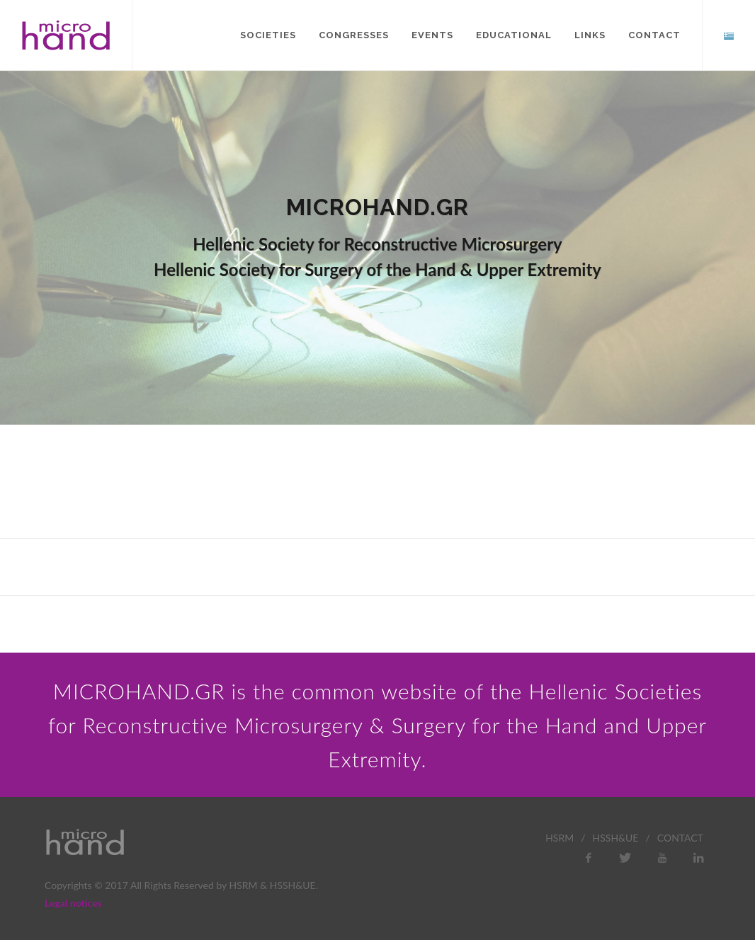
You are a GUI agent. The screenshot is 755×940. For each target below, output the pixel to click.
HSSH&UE (616, 838)
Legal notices (73, 903)
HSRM (559, 838)
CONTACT (680, 838)
